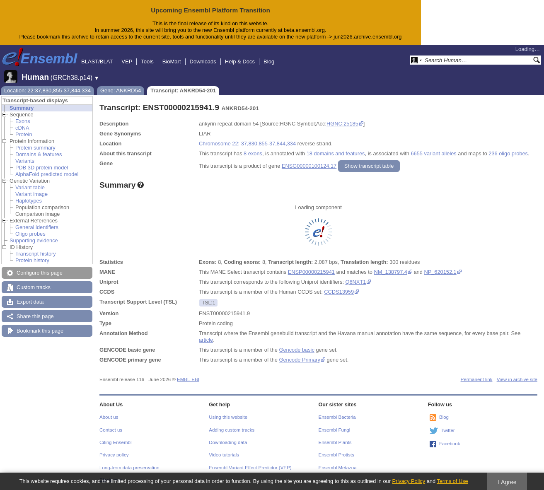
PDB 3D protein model (41, 167)
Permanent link (477, 379)
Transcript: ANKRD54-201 (183, 90)
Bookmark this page (40, 331)
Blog (269, 61)
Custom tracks (34, 287)
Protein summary (35, 148)
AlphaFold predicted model (46, 174)
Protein (23, 134)
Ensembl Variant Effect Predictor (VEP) (250, 467)
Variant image (31, 194)
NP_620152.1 (440, 272)
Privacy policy (113, 454)
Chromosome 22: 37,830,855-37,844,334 (247, 143)
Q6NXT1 (356, 282)
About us (108, 417)
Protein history (32, 260)
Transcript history (35, 254)
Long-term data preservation (129, 467)
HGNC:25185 (342, 124)
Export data (30, 302)
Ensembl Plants (335, 442)
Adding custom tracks (231, 429)
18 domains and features (336, 153)
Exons (22, 121)
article (206, 340)
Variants (24, 161)
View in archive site (517, 379)
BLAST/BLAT (97, 61)
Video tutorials (224, 454)
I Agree (507, 482)
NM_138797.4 (390, 272)
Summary (22, 108)
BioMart (171, 61)
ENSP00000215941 (311, 272)
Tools (147, 61)
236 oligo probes (508, 153)
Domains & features (38, 154)
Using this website (228, 417)
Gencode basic (296, 350)
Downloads (203, 61)
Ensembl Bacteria (337, 417)
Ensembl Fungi (335, 429)
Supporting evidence (34, 240)
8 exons (253, 153)
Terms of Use (452, 481)
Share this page (35, 316)
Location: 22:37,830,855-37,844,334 (47, 90)
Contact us (110, 429)
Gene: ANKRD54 (120, 90)
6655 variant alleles (434, 153)
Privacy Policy (408, 481)
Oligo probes (30, 234)
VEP (126, 61)
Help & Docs (240, 61)
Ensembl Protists (336, 454)
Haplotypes (28, 201)
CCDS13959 (339, 292)
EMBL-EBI (188, 379)
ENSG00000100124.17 (309, 166)
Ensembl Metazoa (338, 467)
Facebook (449, 443)
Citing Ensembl (115, 442)
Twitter (448, 430)
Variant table (30, 187)
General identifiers (36, 227)
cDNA (22, 128)
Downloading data (228, 442)
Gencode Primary (299, 360)
